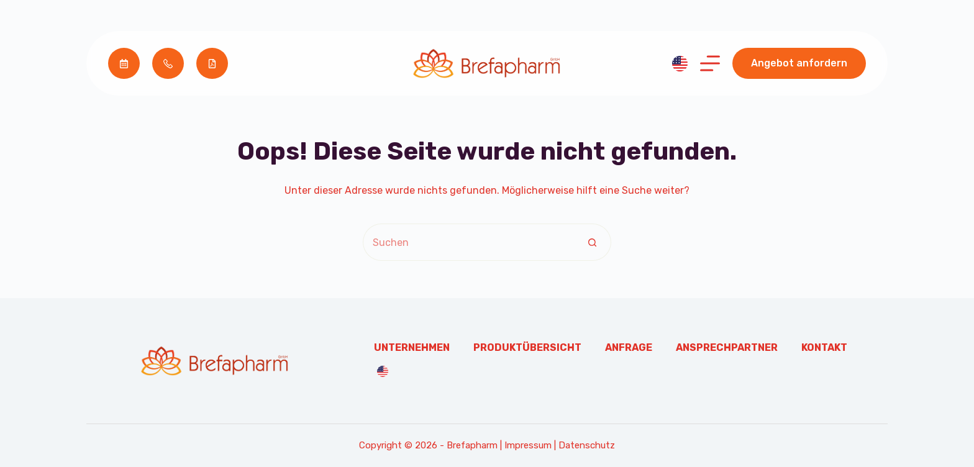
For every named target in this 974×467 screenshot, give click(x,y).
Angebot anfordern (799, 63)
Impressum (528, 445)
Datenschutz (586, 445)
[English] (680, 63)
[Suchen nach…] (468, 242)
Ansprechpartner (727, 347)
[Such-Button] (592, 242)
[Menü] (710, 63)
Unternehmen (412, 347)
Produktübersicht (527, 347)
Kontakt (824, 347)
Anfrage (628, 347)
